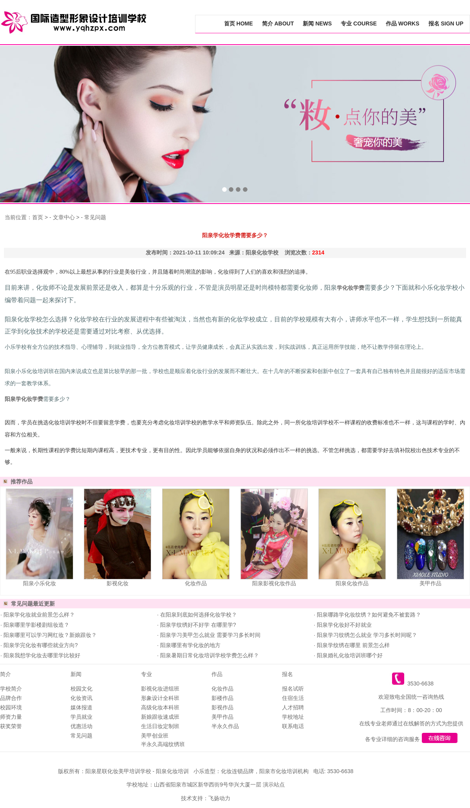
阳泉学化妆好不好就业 (343, 625)
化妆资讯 (81, 698)
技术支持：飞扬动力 (205, 798)
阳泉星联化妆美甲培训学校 (118, 771)
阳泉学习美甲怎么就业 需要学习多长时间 (209, 635)
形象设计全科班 (160, 698)
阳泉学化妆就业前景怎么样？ (38, 614)
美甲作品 (430, 583)
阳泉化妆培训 (172, 771)
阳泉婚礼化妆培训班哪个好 (349, 655)
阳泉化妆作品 (352, 583)
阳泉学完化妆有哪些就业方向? (40, 645)
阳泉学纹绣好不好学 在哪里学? (197, 625)
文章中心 (64, 217)
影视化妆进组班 (160, 688)
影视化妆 (117, 583)
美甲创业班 (154, 735)
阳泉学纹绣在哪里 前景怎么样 (352, 645)
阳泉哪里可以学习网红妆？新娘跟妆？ (49, 635)
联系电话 (293, 726)
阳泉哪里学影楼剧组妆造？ (35, 625)
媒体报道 (81, 707)
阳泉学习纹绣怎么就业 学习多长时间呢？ (366, 635)
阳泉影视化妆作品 (274, 583)
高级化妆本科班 (160, 707)
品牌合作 (11, 698)
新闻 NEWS (317, 23)
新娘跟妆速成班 (160, 717)
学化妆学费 (350, 288)
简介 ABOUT (278, 23)
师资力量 (11, 717)
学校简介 (11, 688)
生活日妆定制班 (160, 726)
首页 (37, 217)
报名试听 (293, 688)
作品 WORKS (402, 23)
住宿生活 (293, 698)
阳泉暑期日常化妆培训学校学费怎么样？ (209, 655)
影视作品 (222, 707)
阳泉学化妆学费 (24, 399)
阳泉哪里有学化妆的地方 (190, 645)
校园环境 (11, 707)
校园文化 (81, 688)
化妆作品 (196, 583)
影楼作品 (222, 698)
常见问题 (95, 217)
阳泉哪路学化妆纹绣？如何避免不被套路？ (368, 614)
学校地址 (293, 717)
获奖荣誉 (11, 726)
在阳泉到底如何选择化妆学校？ (198, 614)
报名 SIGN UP (445, 23)
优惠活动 (81, 726)
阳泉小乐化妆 (39, 583)
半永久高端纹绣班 (163, 744)
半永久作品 (225, 726)
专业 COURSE (359, 23)
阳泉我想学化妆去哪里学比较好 (41, 655)
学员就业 (81, 717)
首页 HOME (238, 23)
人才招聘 (293, 707)
